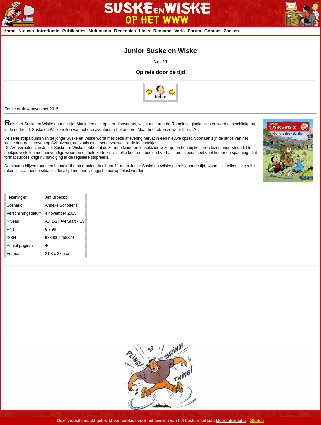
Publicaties (74, 30)
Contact (212, 30)
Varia (179, 30)
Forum (194, 30)
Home (9, 30)
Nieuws (26, 30)
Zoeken (231, 30)
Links (144, 30)
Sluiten (257, 420)
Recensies (125, 30)
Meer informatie (231, 420)
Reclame (162, 30)
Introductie (48, 30)
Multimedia (99, 30)
